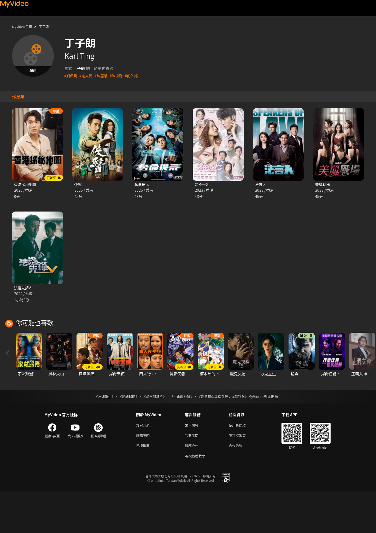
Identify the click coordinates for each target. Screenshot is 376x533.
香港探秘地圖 (26, 184)
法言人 (261, 184)
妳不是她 (202, 184)
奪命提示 (142, 184)
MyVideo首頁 (24, 26)
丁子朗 (48, 26)
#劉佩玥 (71, 75)
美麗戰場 (323, 184)
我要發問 (193, 475)
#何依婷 (135, 75)
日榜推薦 (144, 486)
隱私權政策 (241, 475)
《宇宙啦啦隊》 (182, 434)
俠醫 (78, 184)
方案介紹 (144, 464)
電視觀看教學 (196, 497)
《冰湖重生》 (100, 434)
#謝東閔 (87, 75)
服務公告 (193, 486)
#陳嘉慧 (103, 75)
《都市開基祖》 (153, 434)
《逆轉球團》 (126, 434)
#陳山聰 (119, 75)
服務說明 (144, 475)
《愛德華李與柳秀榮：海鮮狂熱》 (226, 434)
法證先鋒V (23, 288)
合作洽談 (240, 486)
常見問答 (193, 464)
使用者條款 (241, 464)
